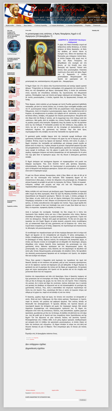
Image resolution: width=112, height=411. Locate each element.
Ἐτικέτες (18, 25)
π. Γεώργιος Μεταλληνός (57, 25)
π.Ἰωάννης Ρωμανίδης (40, 25)
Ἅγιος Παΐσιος (28, 25)
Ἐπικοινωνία (96, 25)
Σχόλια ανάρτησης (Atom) (38, 393)
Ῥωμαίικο (88, 25)
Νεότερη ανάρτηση (30, 390)
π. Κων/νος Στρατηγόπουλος (74, 25)
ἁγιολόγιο (32, 339)
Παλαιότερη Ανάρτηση (80, 390)
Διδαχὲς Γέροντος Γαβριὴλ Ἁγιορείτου (18, 166)
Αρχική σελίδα (55, 390)
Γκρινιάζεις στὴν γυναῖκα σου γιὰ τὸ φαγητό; (18, 81)
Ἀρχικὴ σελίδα (10, 25)
